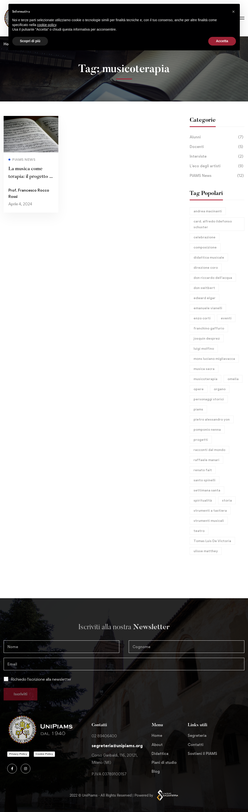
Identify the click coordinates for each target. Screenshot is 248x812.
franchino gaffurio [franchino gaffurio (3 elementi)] (209, 328)
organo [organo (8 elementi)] (220, 389)
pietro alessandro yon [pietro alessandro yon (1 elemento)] (212, 419)
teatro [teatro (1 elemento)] (199, 531)
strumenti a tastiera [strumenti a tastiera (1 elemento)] (210, 510)
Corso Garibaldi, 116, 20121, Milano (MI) (115, 759)
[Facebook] (12, 768)
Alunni (217, 137)
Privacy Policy (18, 753)
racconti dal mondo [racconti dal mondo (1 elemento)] (209, 450)
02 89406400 (104, 736)
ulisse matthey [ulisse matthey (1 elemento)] (206, 551)
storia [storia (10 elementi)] (227, 500)
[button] (233, 11)
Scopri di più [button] (30, 41)
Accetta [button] (222, 41)
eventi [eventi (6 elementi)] (226, 318)
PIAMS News (217, 176)
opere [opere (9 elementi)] (199, 389)
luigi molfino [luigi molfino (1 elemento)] (204, 348)
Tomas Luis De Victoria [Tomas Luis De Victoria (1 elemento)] (212, 541)
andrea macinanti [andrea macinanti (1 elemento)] (208, 211)
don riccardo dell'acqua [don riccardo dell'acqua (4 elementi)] (213, 277)
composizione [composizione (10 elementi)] (205, 247)
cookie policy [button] (46, 25)
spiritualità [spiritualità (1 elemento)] (203, 500)
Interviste (217, 156)
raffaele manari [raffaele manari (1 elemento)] (206, 460)
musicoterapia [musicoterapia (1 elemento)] (205, 379)
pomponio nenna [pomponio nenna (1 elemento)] (207, 429)
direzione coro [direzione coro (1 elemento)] (206, 267)
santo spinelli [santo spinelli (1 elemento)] (204, 480)
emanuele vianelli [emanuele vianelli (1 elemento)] (208, 308)
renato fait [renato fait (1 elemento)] (203, 470)
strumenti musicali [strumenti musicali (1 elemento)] (209, 520)
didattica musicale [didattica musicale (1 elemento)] (209, 257)
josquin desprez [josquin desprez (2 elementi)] (207, 338)
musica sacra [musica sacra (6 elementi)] (204, 369)
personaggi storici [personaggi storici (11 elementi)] (209, 399)
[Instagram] (25, 768)
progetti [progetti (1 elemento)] (201, 439)
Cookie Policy (44, 753)
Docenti (217, 147)
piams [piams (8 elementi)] (198, 409)
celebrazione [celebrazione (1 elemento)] (204, 237)
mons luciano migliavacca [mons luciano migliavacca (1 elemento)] (214, 358)
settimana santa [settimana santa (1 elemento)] (207, 490)
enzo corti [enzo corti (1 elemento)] (202, 318)
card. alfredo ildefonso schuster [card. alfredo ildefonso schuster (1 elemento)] (213, 224)
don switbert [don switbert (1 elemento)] (204, 288)
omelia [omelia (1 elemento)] (233, 379)
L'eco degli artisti (217, 166)
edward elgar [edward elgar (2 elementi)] (204, 298)
